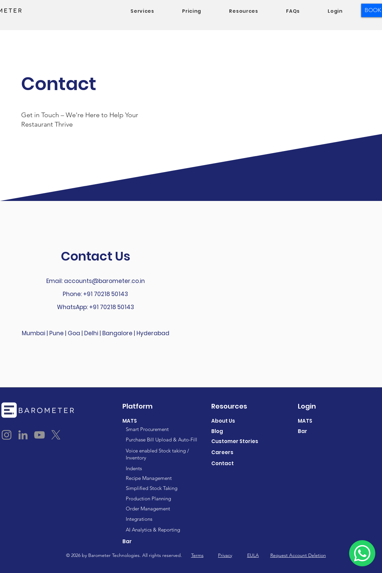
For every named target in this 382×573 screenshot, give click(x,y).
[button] (142, 11)
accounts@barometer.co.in (104, 281)
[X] (55, 434)
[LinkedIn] (23, 434)
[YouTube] (39, 434)
